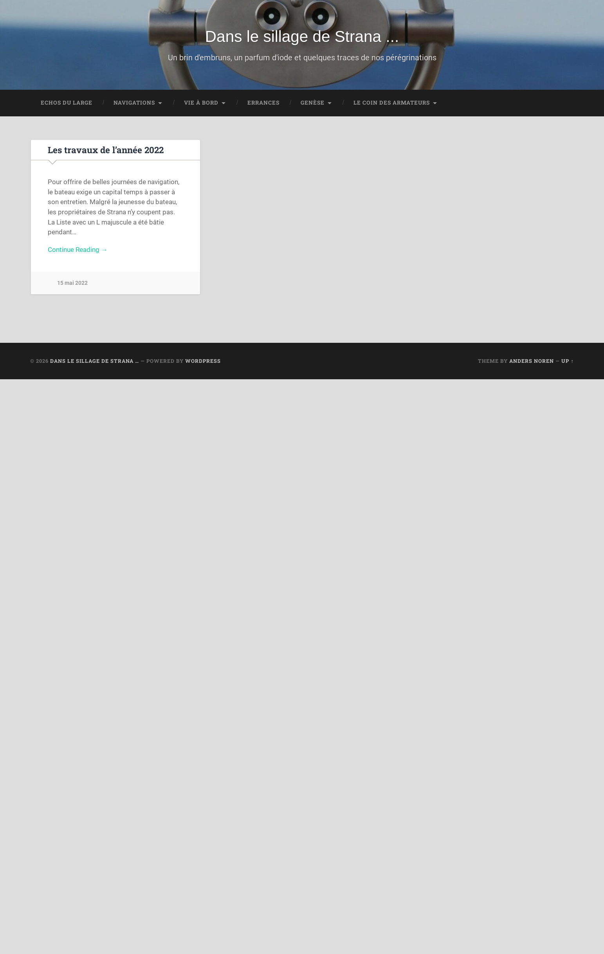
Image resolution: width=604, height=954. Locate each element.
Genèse (313, 102)
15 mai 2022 (72, 283)
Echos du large (66, 102)
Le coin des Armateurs (391, 102)
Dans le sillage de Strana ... (302, 36)
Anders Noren (531, 361)
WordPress (203, 361)
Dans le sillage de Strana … (94, 361)
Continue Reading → (78, 249)
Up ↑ (567, 361)
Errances (263, 102)
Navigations (134, 102)
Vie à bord (201, 102)
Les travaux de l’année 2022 (106, 150)
